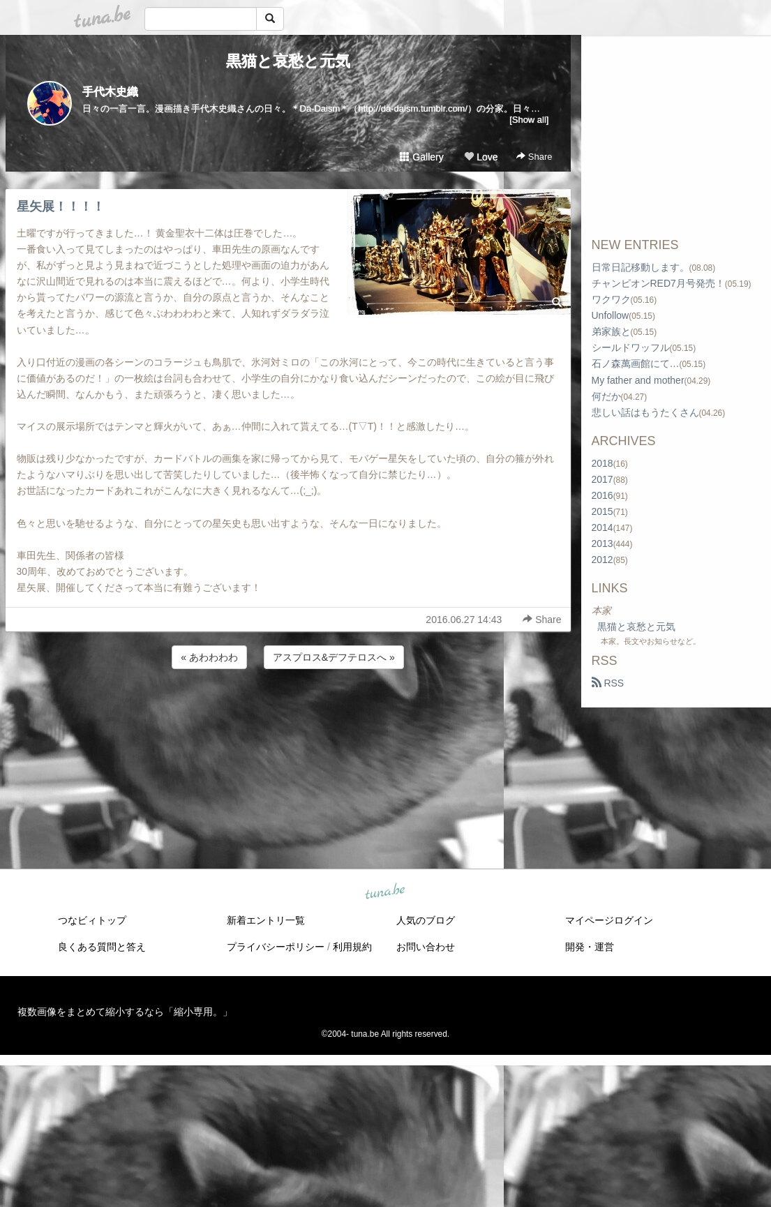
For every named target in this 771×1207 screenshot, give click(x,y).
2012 (602, 559)
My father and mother (638, 380)
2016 (602, 495)
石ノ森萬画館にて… (636, 363)
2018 (602, 463)
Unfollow (610, 315)
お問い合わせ (425, 946)
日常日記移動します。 (640, 267)
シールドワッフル (631, 347)
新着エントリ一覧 (266, 920)
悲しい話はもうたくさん (645, 412)
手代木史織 (110, 92)
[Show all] (528, 119)
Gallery (421, 157)
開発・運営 (589, 946)
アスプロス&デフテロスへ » (334, 657)
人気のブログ (425, 920)
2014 (602, 527)
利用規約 (352, 946)
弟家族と (611, 331)
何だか (606, 396)
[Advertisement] (288, 709)
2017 (602, 479)
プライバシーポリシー (275, 946)
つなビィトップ (92, 920)
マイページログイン (609, 920)
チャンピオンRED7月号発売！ (658, 283)
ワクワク (611, 299)
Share (534, 156)
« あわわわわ (209, 657)
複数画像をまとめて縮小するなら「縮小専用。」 (124, 1011)
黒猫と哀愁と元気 (288, 61)
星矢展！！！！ (61, 206)
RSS (608, 683)
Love (480, 157)
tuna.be (385, 892)
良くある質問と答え (102, 946)
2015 (602, 511)
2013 (602, 543)
